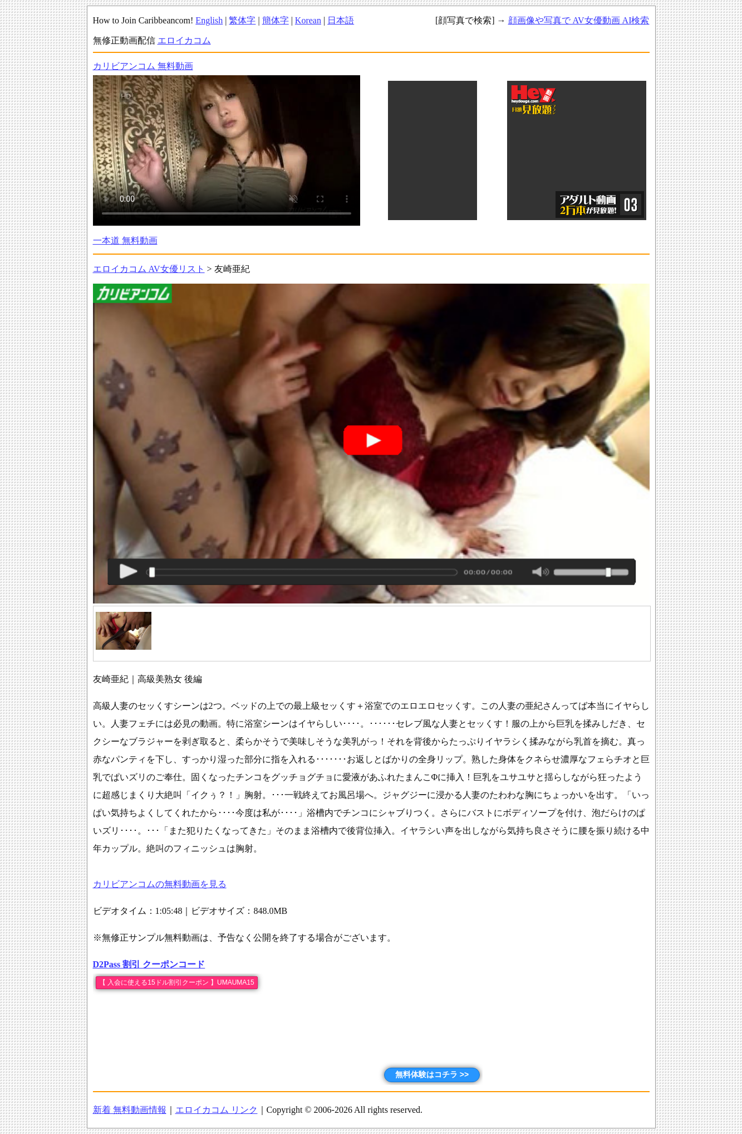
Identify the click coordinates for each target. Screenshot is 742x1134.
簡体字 (275, 20)
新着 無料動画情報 (129, 1109)
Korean (308, 20)
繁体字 (242, 20)
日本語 (340, 20)
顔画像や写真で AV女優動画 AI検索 (579, 20)
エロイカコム (184, 40)
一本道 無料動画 (125, 240)
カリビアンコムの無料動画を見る (160, 884)
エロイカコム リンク (216, 1109)
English (209, 20)
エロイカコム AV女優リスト (149, 269)
